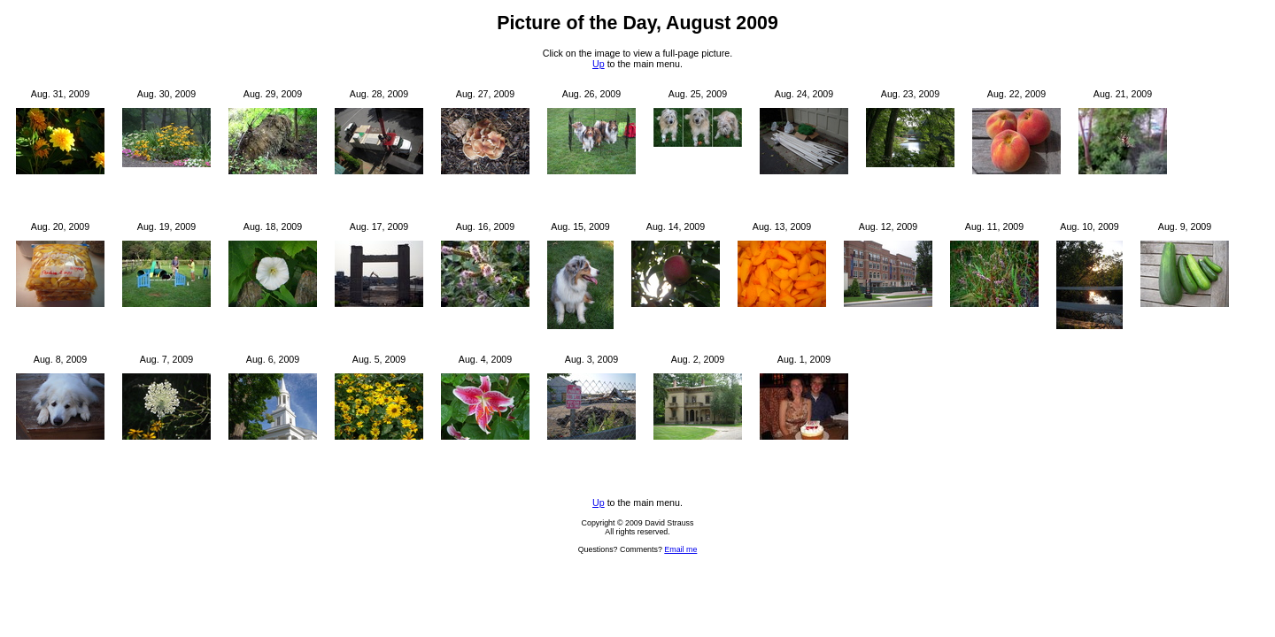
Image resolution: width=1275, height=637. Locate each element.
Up (598, 63)
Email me (680, 549)
